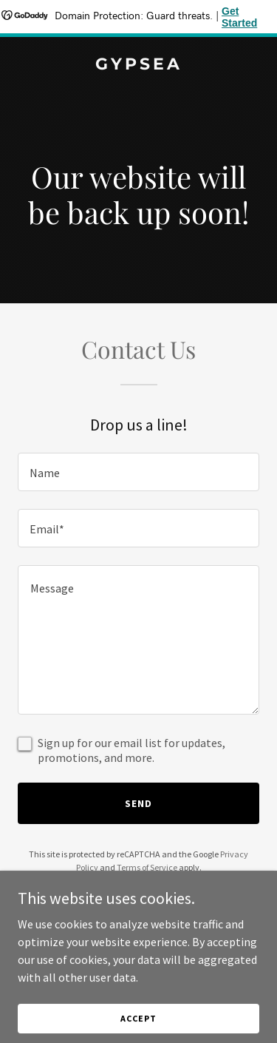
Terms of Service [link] (147, 867)
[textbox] (138, 472)
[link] (138, 65)
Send (138, 803)
